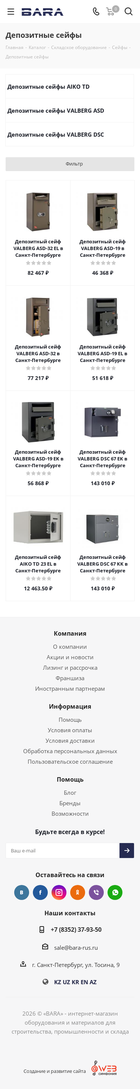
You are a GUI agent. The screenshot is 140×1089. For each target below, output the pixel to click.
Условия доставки (70, 740)
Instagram (59, 892)
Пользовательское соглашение (70, 761)
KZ (57, 982)
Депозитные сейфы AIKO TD (48, 86)
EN (84, 982)
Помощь (70, 719)
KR (75, 982)
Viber (96, 892)
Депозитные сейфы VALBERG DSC (55, 134)
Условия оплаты (70, 730)
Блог (70, 792)
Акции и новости (70, 657)
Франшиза (70, 678)
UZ (66, 982)
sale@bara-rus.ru (76, 947)
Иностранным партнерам (70, 688)
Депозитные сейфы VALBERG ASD (55, 110)
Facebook (40, 892)
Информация (70, 706)
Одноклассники (77, 892)
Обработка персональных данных (70, 751)
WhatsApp (115, 892)
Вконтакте (21, 892)
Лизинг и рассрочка (70, 667)
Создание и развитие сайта (55, 1071)
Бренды (70, 803)
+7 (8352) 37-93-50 (76, 929)
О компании (70, 646)
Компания (70, 633)
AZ (93, 982)
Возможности (70, 813)
